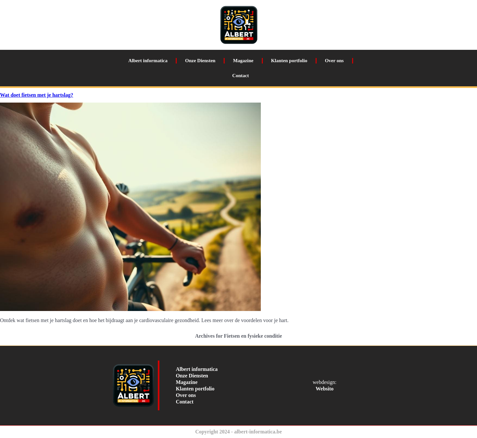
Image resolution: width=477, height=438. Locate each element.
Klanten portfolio (289, 60)
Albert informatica (147, 60)
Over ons (334, 60)
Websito (325, 388)
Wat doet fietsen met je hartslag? (36, 95)
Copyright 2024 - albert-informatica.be (238, 431)
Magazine (243, 60)
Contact (240, 75)
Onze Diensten (200, 60)
